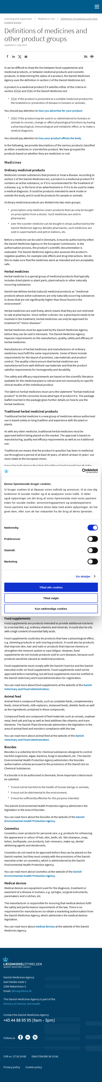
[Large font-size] (86, 57)
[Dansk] (81, 7)
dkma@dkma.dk (21, 991)
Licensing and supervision (18, 18)
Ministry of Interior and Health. (22, 1003)
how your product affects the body (59, 138)
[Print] (92, 57)
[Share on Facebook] (7, 57)
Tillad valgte (51, 597)
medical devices (45, 926)
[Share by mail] (26, 57)
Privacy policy (11, 1067)
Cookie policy (33, 1067)
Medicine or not (46, 18)
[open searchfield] (89, 7)
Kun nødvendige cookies (51, 608)
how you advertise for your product (60, 110)
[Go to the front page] (18, 6)
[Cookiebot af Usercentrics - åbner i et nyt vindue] (82, 471)
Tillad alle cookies (51, 587)
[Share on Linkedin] (13, 57)
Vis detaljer (83, 576)
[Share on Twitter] (20, 57)
